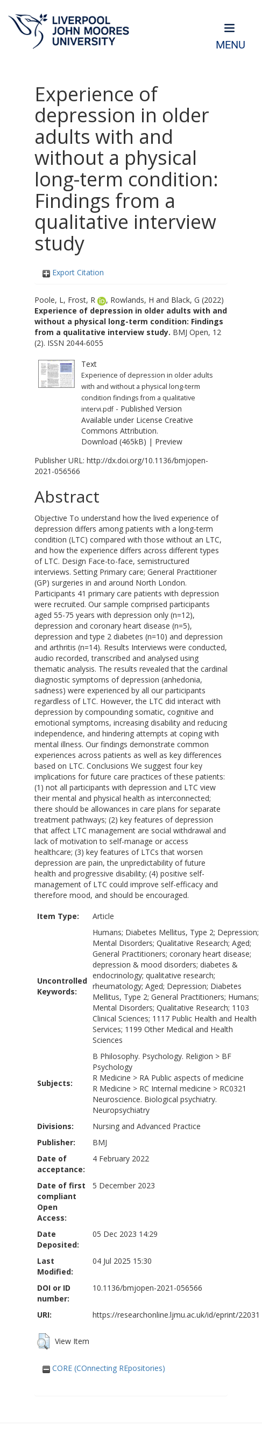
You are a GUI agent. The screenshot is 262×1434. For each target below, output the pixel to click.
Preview (168, 441)
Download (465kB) (113, 441)
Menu (230, 45)
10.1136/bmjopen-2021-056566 (147, 1288)
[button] (43, 1341)
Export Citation (73, 272)
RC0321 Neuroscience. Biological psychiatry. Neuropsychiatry (169, 1099)
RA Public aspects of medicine (191, 1078)
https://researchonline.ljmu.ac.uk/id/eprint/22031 (176, 1315)
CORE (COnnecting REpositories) (104, 1368)
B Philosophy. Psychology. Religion (153, 1056)
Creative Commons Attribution (137, 425)
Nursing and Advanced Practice (147, 1126)
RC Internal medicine (175, 1088)
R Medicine (112, 1078)
